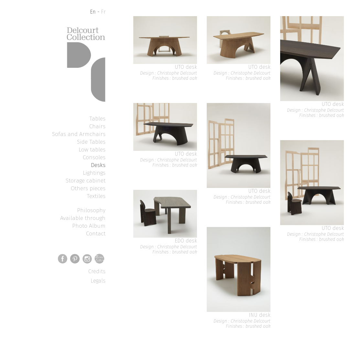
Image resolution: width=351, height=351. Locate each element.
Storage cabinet (85, 180)
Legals (98, 280)
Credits (96, 271)
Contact (95, 233)
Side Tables (91, 142)
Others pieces (88, 188)
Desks (98, 165)
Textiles (96, 196)
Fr (103, 11)
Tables (97, 118)
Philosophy (91, 210)
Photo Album (88, 226)
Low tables (92, 149)
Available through (82, 218)
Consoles (94, 157)
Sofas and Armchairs (78, 134)
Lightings (94, 173)
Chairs (97, 126)
